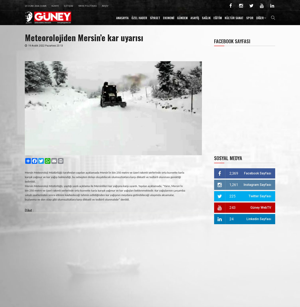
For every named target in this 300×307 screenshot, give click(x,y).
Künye (55, 6)
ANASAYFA (122, 18)
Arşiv (105, 6)
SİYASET (155, 18)
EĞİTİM (218, 18)
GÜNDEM (182, 18)
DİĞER (260, 18)
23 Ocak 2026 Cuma (35, 6)
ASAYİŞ (195, 18)
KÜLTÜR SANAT (234, 18)
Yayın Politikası (87, 6)
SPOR (249, 18)
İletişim (68, 6)
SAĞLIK (206, 18)
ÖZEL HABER (139, 18)
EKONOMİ (168, 18)
